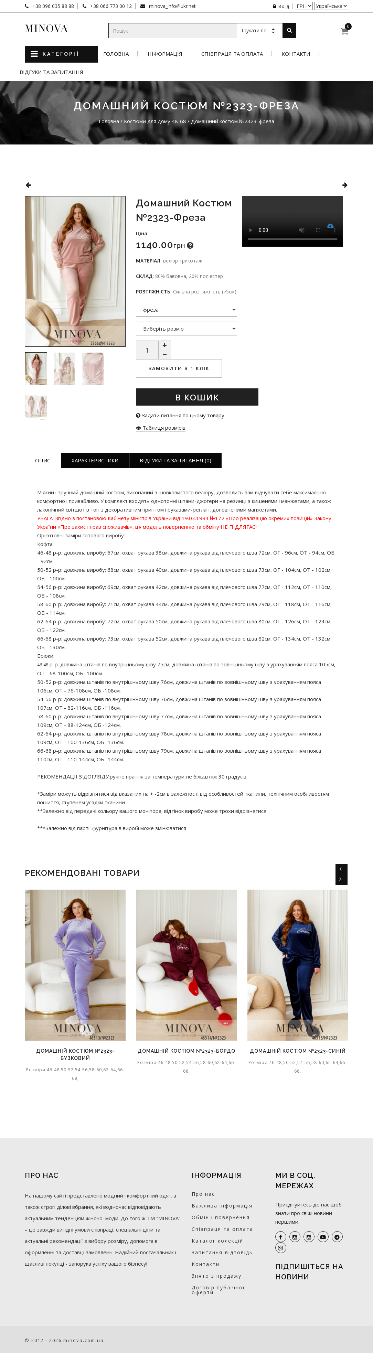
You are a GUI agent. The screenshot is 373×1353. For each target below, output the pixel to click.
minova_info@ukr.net (172, 6)
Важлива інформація (222, 1205)
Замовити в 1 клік (179, 368)
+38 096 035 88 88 (52, 6)
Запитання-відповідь (222, 1252)
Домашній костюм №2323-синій (298, 1051)
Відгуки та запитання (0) (175, 460)
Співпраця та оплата (232, 53)
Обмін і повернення (221, 1217)
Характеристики (95, 460)
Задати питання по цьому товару (180, 415)
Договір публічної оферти (218, 1290)
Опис (42, 460)
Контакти (296, 53)
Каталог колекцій (217, 1240)
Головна (116, 53)
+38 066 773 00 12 (110, 6)
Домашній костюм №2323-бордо (186, 1051)
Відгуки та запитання (51, 72)
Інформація (165, 53)
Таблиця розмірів (160, 427)
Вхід (281, 6)
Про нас (203, 1194)
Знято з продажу (217, 1276)
